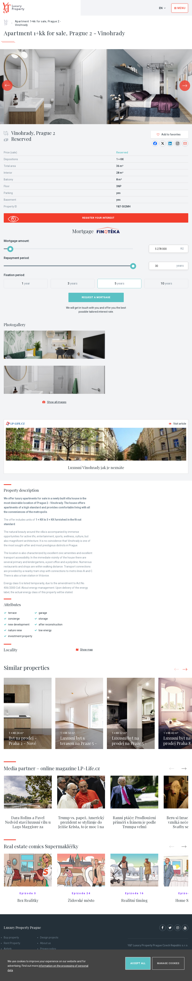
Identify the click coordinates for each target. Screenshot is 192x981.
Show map (84, 649)
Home (7, 21)
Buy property (11, 937)
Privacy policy (48, 948)
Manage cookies (168, 963)
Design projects (49, 937)
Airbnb (8, 948)
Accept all (138, 963)
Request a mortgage (96, 297)
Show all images (54, 402)
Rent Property (12, 943)
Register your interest (98, 218)
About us (45, 943)
